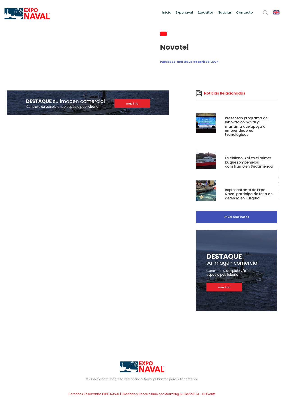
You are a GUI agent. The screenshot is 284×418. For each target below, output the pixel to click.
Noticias (225, 12)
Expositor (205, 12)
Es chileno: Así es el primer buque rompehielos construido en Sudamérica (249, 162)
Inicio (166, 12)
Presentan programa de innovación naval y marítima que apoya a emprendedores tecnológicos (246, 126)
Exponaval (184, 12)
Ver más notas (236, 217)
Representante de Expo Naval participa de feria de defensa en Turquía (249, 193)
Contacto (244, 12)
